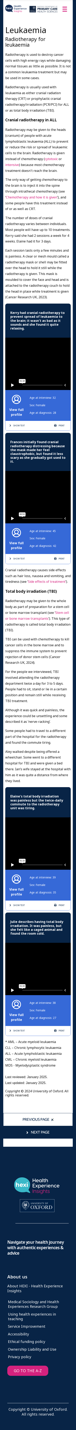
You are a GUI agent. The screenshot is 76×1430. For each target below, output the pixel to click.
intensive (12, 165)
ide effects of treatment (47, 581)
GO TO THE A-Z (28, 1371)
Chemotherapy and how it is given (31, 197)
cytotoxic (52, 159)
